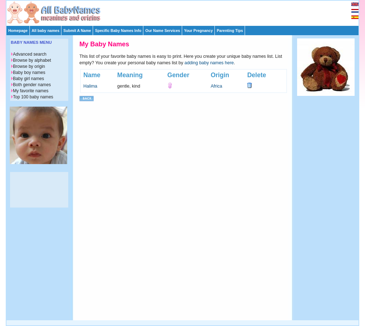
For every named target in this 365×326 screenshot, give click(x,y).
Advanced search (29, 54)
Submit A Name (77, 30)
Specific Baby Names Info (118, 30)
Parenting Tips (230, 30)
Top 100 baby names (33, 96)
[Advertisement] (186, 11)
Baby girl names (28, 78)
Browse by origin (29, 66)
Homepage (18, 30)
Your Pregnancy (198, 30)
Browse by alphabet (32, 60)
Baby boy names (29, 72)
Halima (90, 86)
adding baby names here (209, 62)
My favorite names (30, 90)
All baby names (45, 30)
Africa (216, 86)
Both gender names (32, 84)
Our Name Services (162, 30)
